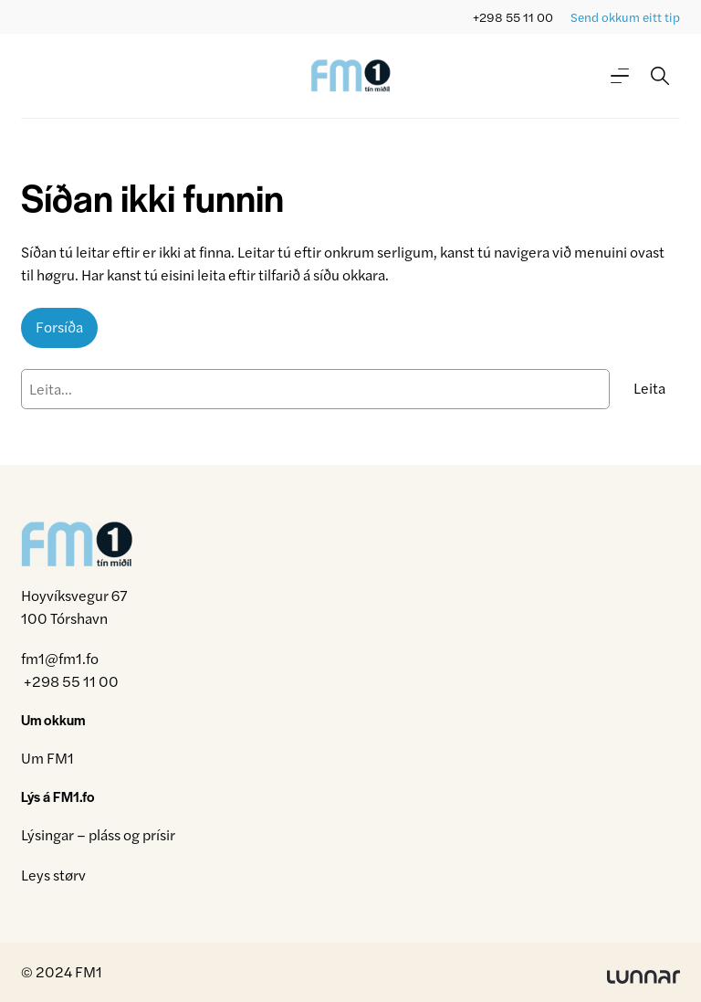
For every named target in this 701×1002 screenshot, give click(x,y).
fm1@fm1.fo (60, 658)
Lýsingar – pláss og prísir (98, 834)
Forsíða (59, 326)
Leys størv (53, 874)
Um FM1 (47, 757)
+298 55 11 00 (513, 17)
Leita (649, 387)
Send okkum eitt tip (625, 17)
